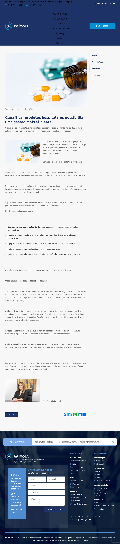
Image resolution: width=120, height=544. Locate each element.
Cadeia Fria (100, 461)
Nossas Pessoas (78, 467)
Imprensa (96, 75)
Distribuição (60, 23)
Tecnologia (60, 33)
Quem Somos (60, 14)
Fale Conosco (77, 494)
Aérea (98, 471)
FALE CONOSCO (102, 26)
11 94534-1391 (13, 5)
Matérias (30, 109)
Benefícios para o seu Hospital (103, 494)
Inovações (100, 509)
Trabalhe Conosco (79, 498)
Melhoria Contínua (79, 461)
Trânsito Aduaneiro (103, 481)
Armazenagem (60, 19)
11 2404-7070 (33, 5)
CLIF (97, 503)
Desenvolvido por (55, 538)
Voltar (11, 415)
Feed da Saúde (98, 62)
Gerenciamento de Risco (105, 506)
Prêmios (75, 464)
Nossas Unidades (78, 470)
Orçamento (76, 501)
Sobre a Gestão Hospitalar (100, 489)
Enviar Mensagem (54, 509)
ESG (73, 473)
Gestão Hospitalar (60, 28)
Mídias (60, 38)
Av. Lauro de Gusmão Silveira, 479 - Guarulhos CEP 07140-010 (16, 484)
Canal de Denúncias (79, 504)
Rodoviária (100, 478)
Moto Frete (100, 474)
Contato (60, 43)
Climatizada (100, 464)
